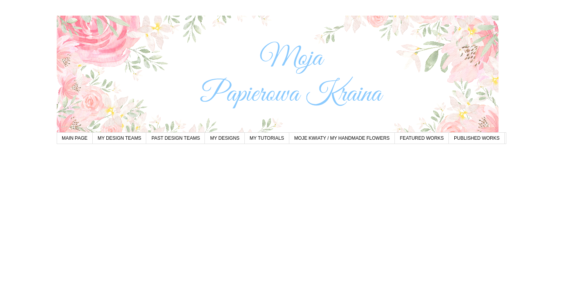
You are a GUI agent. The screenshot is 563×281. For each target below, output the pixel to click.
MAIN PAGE (75, 138)
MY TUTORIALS (267, 138)
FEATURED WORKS (422, 138)
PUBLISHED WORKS (477, 138)
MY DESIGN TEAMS (120, 138)
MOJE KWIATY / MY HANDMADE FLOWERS (342, 138)
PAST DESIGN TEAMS (175, 138)
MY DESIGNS (224, 138)
